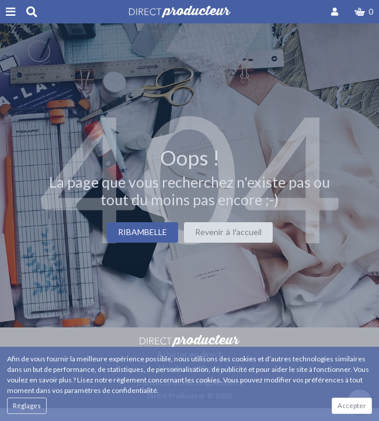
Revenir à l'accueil (228, 232)
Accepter (352, 405)
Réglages (27, 405)
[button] (364, 11)
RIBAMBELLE (142, 232)
